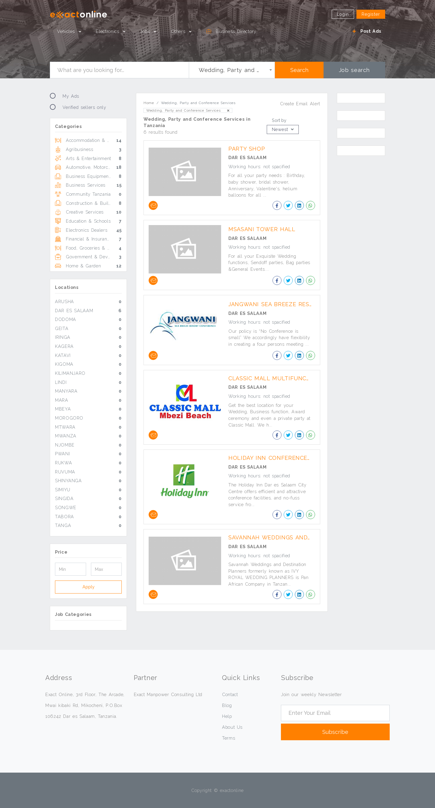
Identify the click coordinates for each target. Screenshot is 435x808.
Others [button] (179, 31)
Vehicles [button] (67, 31)
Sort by (279, 120)
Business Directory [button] (231, 31)
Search (299, 70)
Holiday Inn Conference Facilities (272, 458)
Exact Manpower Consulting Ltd (168, 694)
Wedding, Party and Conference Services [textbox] (233, 70)
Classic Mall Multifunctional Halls (272, 378)
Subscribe (335, 732)
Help (227, 716)
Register (371, 14)
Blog (227, 705)
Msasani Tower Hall (261, 229)
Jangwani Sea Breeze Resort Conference (272, 304)
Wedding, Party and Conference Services (188, 110)
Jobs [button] (146, 31)
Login (343, 14)
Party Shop (246, 149)
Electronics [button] (108, 31)
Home (148, 103)
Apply (88, 586)
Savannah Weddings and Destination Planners (272, 537)
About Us (232, 727)
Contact (230, 694)
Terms (228, 738)
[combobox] (232, 70)
